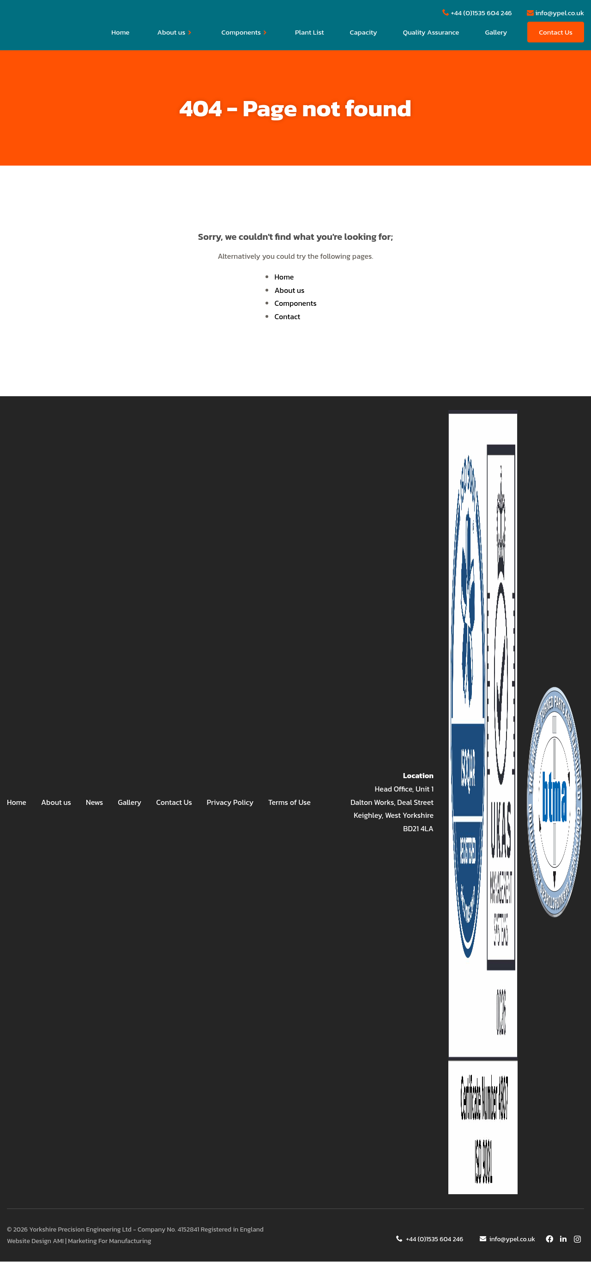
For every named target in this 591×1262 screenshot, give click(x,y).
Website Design (29, 1241)
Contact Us (556, 32)
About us (174, 32)
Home (120, 32)
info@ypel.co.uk (507, 1239)
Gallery (496, 32)
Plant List (309, 32)
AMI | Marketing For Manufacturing (102, 1241)
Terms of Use (289, 802)
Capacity (363, 32)
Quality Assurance (431, 32)
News (94, 802)
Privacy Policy (230, 802)
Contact (287, 316)
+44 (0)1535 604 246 (431, 1239)
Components (245, 32)
